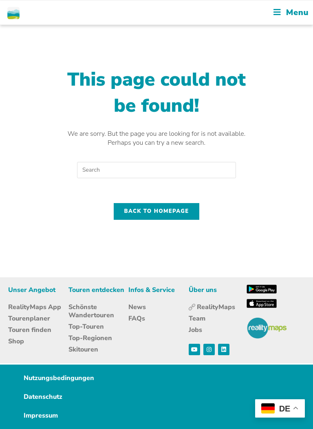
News (137, 307)
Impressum (41, 415)
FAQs (136, 318)
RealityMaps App (34, 307)
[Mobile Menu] (291, 12)
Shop (16, 341)
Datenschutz (43, 396)
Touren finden (29, 329)
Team (197, 318)
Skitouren (83, 349)
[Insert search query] (156, 170)
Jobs (195, 329)
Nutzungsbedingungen (59, 378)
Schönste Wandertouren (91, 311)
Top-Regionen (90, 338)
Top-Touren (86, 326)
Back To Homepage (156, 211)
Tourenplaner (29, 318)
